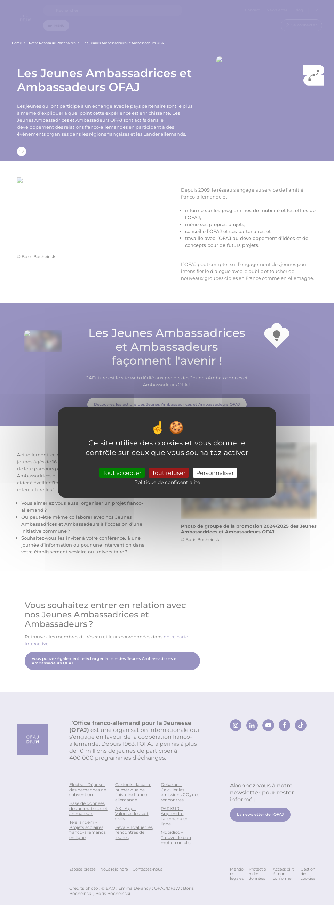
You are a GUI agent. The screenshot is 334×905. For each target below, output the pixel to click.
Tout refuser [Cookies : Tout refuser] (168, 472)
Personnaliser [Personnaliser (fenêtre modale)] (215, 472)
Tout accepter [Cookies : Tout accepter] (122, 472)
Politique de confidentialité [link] (167, 482)
